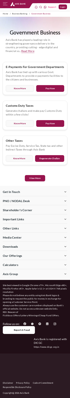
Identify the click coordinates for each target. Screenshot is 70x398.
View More (35, 178)
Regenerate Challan (49, 158)
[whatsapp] (45, 7)
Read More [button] (27, 51)
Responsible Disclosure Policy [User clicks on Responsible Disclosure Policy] (17, 387)
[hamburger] (5, 4)
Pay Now (50, 88)
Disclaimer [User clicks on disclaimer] (8, 383)
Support (52, 7)
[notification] (36, 7)
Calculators (10, 265)
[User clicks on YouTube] (40, 324)
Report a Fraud (19, 330)
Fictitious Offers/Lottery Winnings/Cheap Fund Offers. (31, 315)
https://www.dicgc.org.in (46, 346)
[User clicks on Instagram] (54, 324)
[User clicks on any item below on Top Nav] (18, 4)
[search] (40, 7)
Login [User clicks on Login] (62, 7)
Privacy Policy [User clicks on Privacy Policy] (23, 383)
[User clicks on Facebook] (25, 324)
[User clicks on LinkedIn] (47, 324)
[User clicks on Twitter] (32, 324)
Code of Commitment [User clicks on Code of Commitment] (43, 383)
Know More (20, 88)
